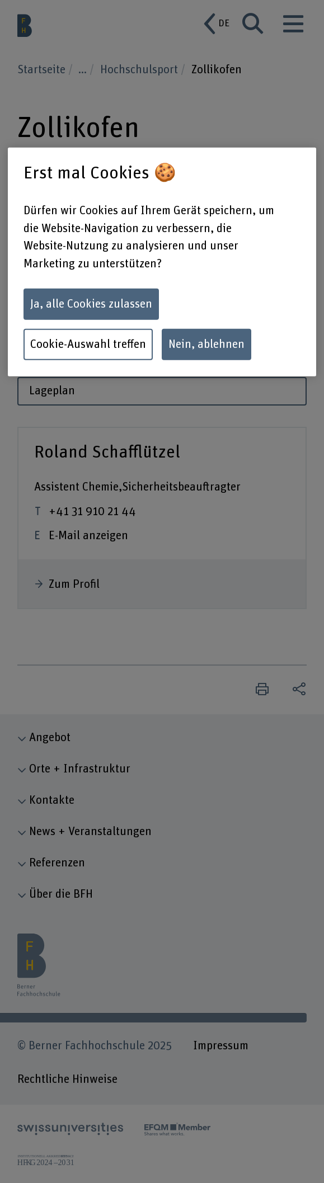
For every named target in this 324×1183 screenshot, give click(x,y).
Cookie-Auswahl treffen (88, 344)
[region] (162, 262)
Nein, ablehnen (206, 344)
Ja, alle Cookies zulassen (91, 304)
